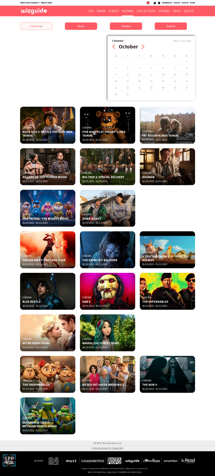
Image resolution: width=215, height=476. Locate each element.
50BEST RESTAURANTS (29, 3)
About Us (130, 468)
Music (81, 26)
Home (84, 468)
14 (175, 74)
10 (127, 74)
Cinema (34, 26)
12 (151, 74)
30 (115, 94)
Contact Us (142, 468)
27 (163, 87)
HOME (192, 3)
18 (139, 81)
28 (175, 87)
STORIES (164, 11)
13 (163, 74)
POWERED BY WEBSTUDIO (130, 472)
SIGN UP (185, 3)
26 (151, 87)
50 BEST (114, 11)
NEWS (177, 11)
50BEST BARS (46, 3)
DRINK (101, 11)
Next (143, 46)
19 (151, 81)
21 (175, 81)
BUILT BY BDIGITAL (96, 472)
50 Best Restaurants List (107, 443)
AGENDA (128, 11)
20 (163, 81)
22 (187, 81)
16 (115, 81)
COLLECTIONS (146, 11)
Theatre (126, 26)
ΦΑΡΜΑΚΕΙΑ (167, 3)
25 (139, 87)
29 (187, 87)
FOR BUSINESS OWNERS (107, 448)
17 (127, 81)
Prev (113, 46)
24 (127, 87)
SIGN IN (177, 3)
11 (139, 74)
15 (187, 74)
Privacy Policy (117, 468)
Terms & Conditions (99, 468)
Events (171, 26)
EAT (91, 11)
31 (127, 94)
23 (115, 87)
